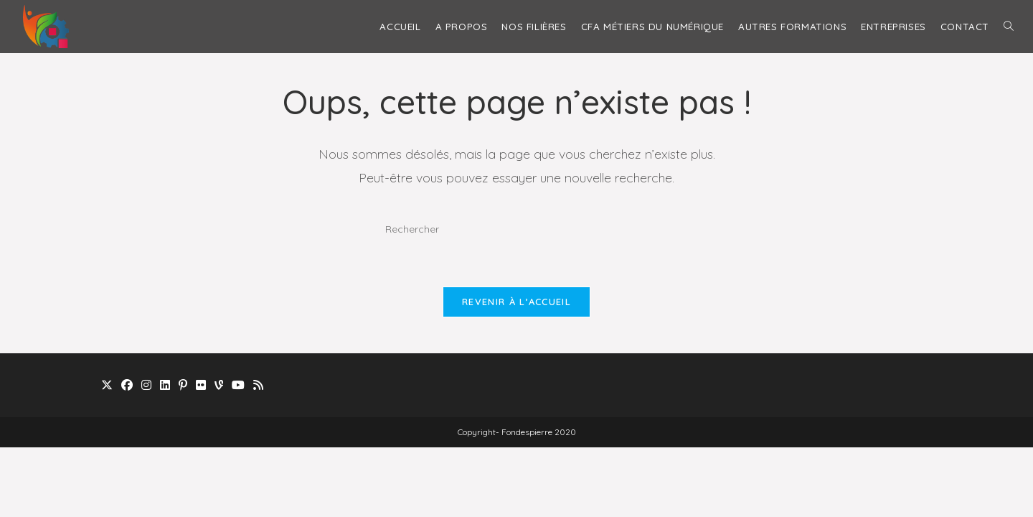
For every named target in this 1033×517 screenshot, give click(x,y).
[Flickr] (201, 385)
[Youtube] (238, 385)
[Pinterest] (183, 385)
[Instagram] (146, 385)
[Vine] (218, 385)
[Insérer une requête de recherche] (516, 229)
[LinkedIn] (165, 385)
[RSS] (258, 385)
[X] (107, 385)
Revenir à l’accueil (516, 301)
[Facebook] (127, 385)
